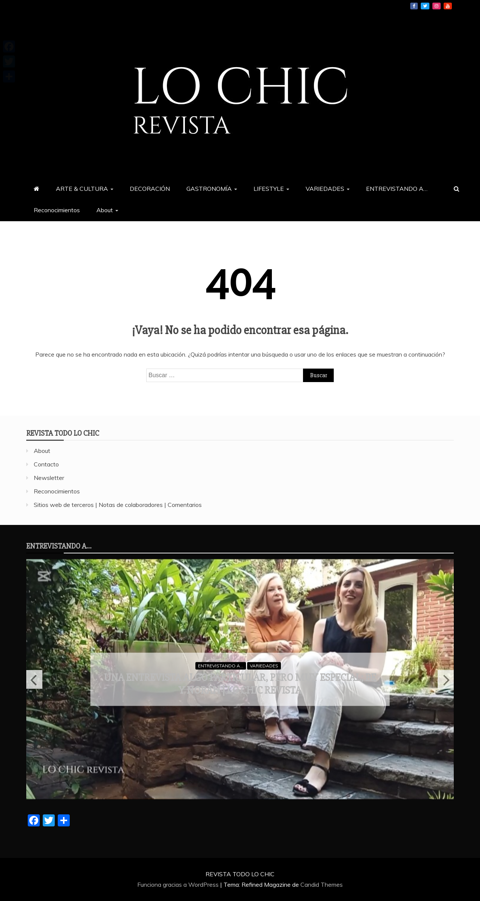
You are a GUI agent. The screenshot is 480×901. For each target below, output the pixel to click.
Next (446, 679)
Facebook (414, 6)
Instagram (436, 6)
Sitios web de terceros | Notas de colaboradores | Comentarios (118, 504)
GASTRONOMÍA (209, 188)
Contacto (46, 464)
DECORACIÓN (150, 188)
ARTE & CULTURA (82, 188)
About (104, 210)
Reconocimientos (57, 210)
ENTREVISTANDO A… (397, 188)
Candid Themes (321, 884)
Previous (34, 679)
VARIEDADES (325, 188)
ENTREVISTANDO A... (220, 665)
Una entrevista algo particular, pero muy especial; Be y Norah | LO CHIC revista (240, 684)
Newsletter (49, 477)
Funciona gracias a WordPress (178, 884)
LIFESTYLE (269, 188)
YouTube (448, 6)
